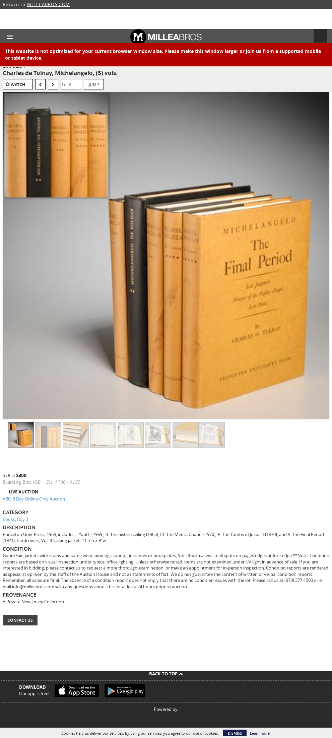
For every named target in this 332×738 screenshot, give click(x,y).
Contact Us (20, 620)
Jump (94, 84)
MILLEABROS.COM (48, 4)
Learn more (260, 733)
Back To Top (166, 674)
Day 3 (22, 519)
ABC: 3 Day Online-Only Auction (34, 499)
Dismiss (235, 733)
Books (9, 519)
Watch (18, 84)
